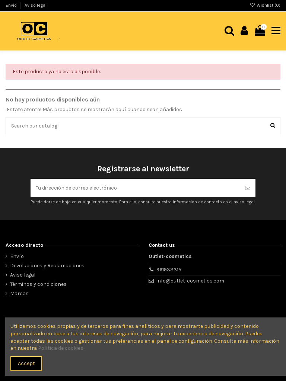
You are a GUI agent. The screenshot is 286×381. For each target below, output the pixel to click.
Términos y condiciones (38, 284)
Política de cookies (60, 348)
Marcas (19, 293)
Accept (26, 363)
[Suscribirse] (247, 188)
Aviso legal (36, 5)
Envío (12, 5)
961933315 (168, 270)
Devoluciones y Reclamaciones (47, 265)
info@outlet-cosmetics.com (190, 281)
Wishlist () (265, 5)
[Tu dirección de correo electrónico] (135, 188)
